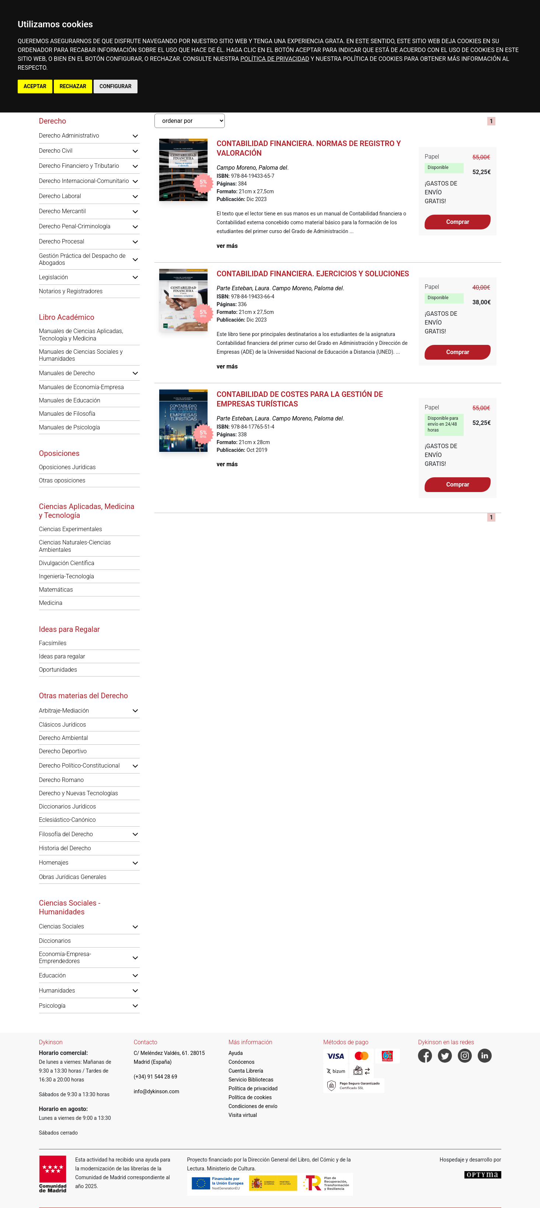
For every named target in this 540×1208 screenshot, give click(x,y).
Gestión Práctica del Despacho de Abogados (82, 259)
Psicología (52, 1005)
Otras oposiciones (62, 480)
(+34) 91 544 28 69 (155, 1077)
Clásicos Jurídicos (62, 724)
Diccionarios (55, 940)
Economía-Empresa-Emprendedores (65, 958)
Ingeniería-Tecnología (66, 576)
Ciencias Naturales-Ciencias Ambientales (75, 546)
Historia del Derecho (65, 848)
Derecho (52, 121)
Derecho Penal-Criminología (75, 226)
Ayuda (236, 1053)
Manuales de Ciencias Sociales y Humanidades (81, 355)
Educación (52, 975)
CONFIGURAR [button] (116, 86)
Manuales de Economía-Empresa (81, 387)
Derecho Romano (61, 779)
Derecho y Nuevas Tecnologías (78, 793)
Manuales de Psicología (69, 427)
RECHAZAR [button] (73, 86)
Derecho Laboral (60, 196)
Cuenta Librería (246, 1071)
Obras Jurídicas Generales (73, 876)
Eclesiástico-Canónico (67, 819)
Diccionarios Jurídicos (67, 806)
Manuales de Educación (70, 400)
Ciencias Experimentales (70, 529)
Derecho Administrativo (69, 135)
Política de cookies (250, 1097)
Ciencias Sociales (61, 926)
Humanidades (57, 990)
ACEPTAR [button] (35, 86)
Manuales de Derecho (67, 373)
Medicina (51, 602)
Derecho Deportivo (63, 751)
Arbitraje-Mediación (64, 710)
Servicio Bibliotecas (251, 1080)
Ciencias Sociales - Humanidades (70, 907)
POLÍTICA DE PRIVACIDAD (274, 58)
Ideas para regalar (62, 656)
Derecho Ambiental (63, 737)
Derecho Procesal (61, 241)
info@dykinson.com (157, 1091)
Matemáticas (56, 589)
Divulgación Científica (66, 563)
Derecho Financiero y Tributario (79, 165)
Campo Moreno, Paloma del (252, 167)
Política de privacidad (253, 1088)
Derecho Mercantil (62, 211)
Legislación (53, 277)
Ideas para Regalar (69, 629)
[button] (135, 135)
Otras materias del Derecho (83, 695)
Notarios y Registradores (71, 291)
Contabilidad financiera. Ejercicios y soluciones (313, 273)
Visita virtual (243, 1115)
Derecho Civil (56, 150)
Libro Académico (66, 317)
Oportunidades (58, 669)
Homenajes (54, 862)
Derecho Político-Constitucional (79, 765)
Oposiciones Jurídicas (67, 467)
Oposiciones (59, 453)
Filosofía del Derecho (66, 834)
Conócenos (242, 1062)
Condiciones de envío (253, 1106)
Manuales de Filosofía (67, 413)
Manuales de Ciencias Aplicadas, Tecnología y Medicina (81, 335)
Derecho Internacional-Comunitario (84, 180)
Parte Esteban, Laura (243, 288)
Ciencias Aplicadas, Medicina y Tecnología (87, 511)
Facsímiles (53, 643)
